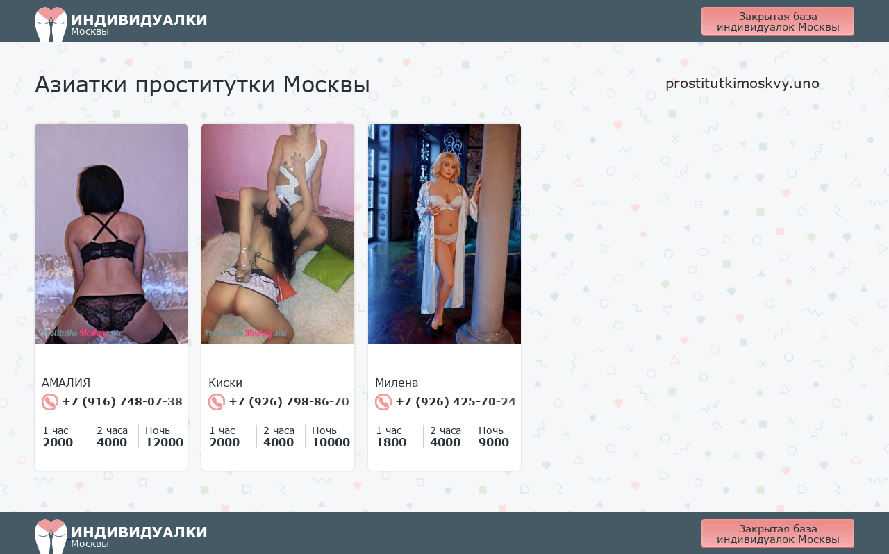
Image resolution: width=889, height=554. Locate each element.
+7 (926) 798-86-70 (278, 402)
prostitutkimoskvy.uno (742, 82)
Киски (225, 382)
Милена (397, 382)
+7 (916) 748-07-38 (112, 402)
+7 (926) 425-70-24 (445, 402)
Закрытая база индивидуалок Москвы (778, 21)
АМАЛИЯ (66, 382)
